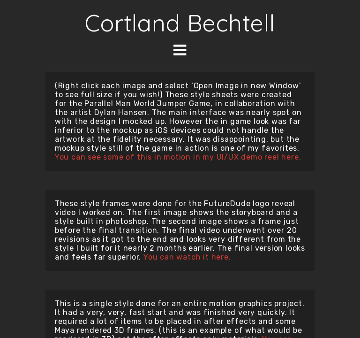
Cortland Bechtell (180, 23)
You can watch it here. (187, 257)
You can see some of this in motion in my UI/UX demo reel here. (178, 157)
